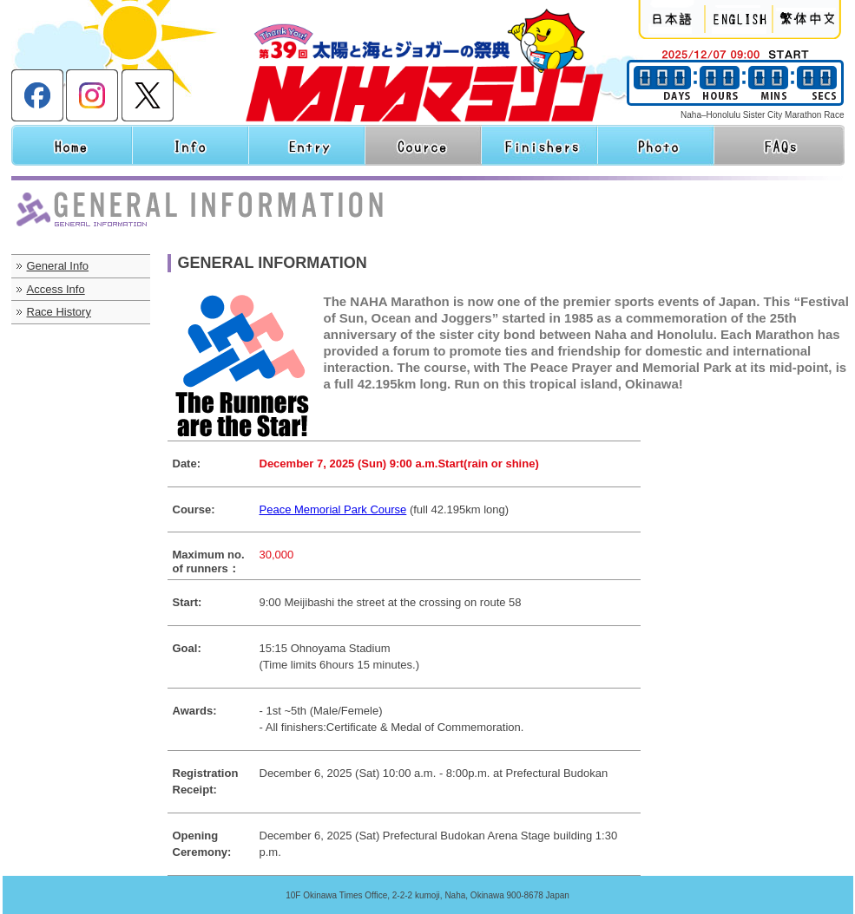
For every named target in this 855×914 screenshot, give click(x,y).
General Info (58, 265)
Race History (59, 311)
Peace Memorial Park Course (333, 509)
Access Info (56, 289)
